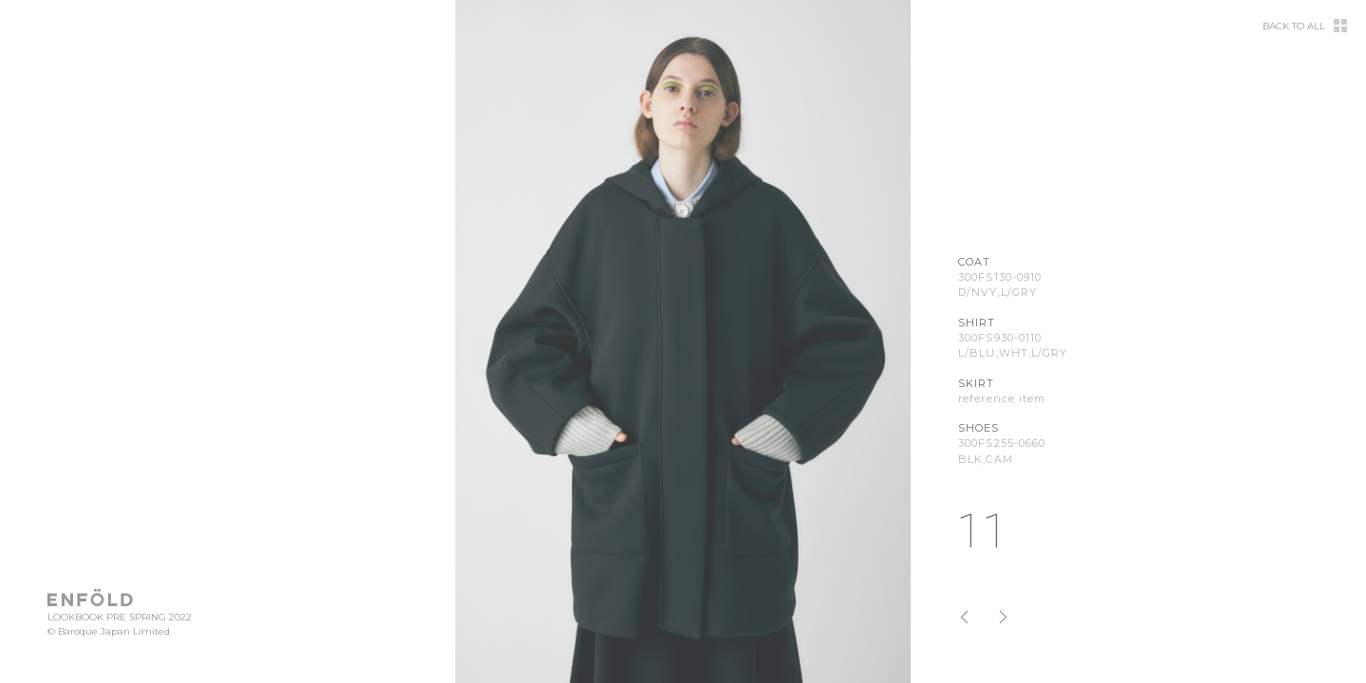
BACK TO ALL (1294, 26)
